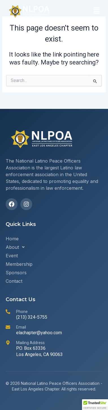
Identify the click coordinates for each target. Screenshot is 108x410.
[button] (96, 11)
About (17, 247)
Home (12, 238)
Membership (19, 264)
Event (12, 255)
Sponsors (16, 272)
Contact (14, 281)
